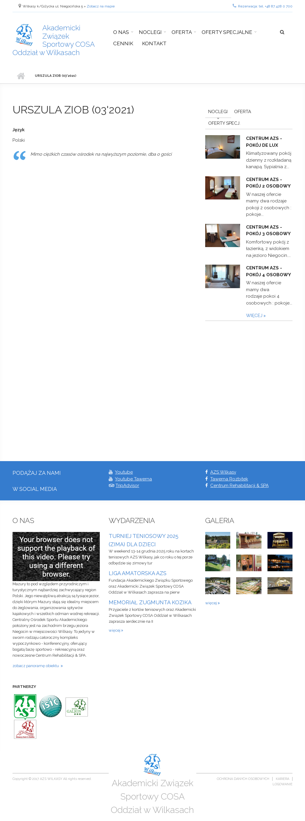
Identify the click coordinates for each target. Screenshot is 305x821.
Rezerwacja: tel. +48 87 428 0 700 (262, 5)
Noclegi (150, 32)
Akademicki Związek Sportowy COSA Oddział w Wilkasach (54, 40)
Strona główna (21, 75)
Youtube (124, 472)
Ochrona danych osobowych (243, 779)
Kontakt (154, 43)
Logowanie (282, 784)
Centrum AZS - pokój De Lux (264, 142)
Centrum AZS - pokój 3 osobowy (268, 230)
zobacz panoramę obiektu (37, 666)
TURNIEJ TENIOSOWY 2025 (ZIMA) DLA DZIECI (143, 540)
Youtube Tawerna (133, 479)
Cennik (123, 43)
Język (19, 129)
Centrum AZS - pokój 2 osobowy (268, 183)
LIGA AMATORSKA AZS (137, 573)
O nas (121, 32)
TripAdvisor (127, 485)
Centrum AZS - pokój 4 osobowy (268, 271)
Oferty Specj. (224, 123)
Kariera (282, 779)
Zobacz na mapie (101, 6)
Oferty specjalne (227, 32)
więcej (255, 315)
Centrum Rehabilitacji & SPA (239, 485)
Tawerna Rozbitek (229, 479)
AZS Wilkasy (223, 472)
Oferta (182, 32)
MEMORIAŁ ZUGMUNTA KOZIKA (150, 602)
